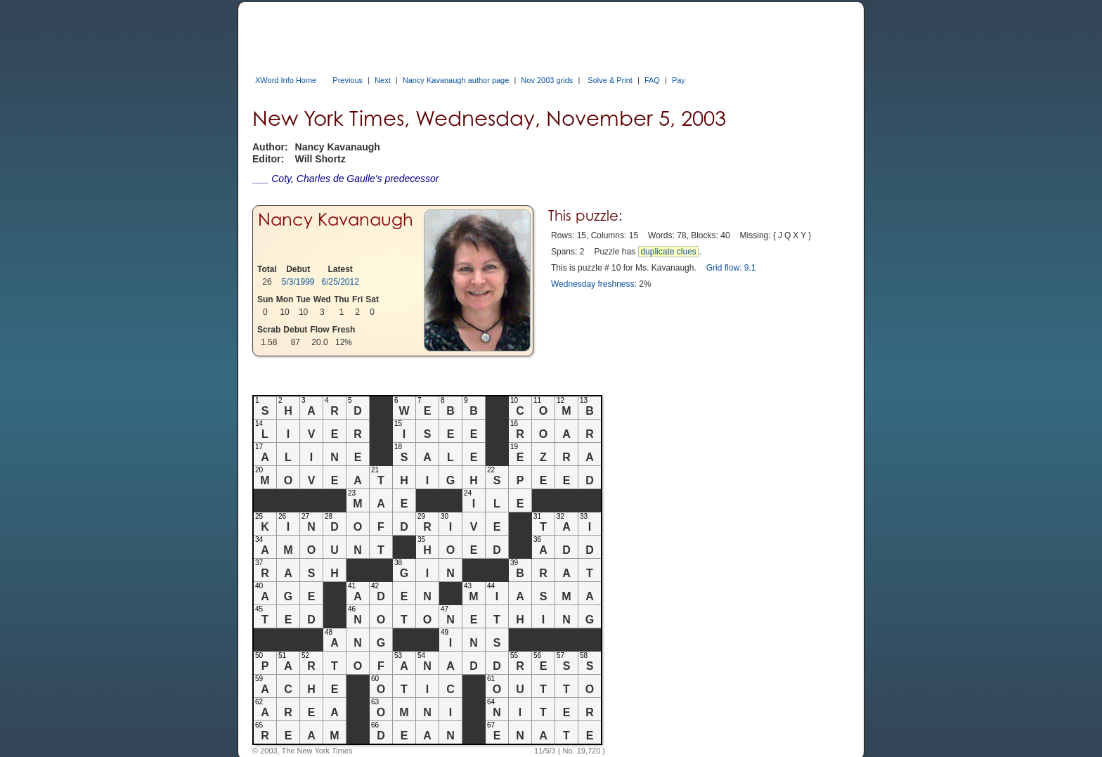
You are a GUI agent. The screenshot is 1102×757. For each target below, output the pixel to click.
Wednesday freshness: (594, 284)
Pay (678, 80)
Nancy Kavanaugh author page (456, 80)
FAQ (652, 80)
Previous (347, 80)
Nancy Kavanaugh (335, 219)
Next (383, 80)
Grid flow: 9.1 (731, 268)
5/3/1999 (298, 282)
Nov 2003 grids (547, 80)
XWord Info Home (285, 80)
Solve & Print (610, 80)
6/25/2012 (340, 282)
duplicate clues (668, 252)
